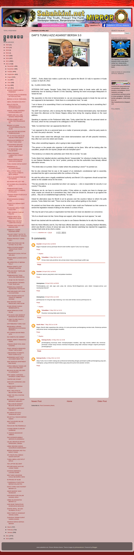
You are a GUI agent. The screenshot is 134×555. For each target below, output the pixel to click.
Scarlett (39, 244)
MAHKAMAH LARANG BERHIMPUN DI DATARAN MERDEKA (16, 328)
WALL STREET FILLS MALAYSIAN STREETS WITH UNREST (15, 172)
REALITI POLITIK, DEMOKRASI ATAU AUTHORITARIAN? (14, 106)
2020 (7, 45)
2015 (7, 55)
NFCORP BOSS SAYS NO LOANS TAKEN (15, 467)
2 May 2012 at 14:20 (55, 257)
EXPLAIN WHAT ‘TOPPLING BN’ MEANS (16, 272)
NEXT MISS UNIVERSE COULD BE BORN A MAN (16, 476)
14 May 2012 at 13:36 (58, 340)
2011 (7, 536)
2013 (7, 61)
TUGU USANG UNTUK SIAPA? (17, 164)
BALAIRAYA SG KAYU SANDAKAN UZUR (14, 413)
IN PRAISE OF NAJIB (14, 479)
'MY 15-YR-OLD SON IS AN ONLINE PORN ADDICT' (15, 136)
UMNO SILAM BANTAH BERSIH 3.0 (14, 500)
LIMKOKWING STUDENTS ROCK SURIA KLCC (15, 353)
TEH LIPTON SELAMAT (14, 464)
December (10, 66)
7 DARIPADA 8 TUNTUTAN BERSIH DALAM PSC (15, 483)
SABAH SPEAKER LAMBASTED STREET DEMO (15, 155)
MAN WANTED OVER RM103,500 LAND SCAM (15, 302)
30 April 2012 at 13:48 (52, 297)
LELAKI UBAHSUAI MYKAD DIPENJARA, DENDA (16, 442)
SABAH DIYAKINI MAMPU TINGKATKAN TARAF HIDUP (15, 249)
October (10, 71)
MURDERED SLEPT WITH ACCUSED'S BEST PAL (15, 358)
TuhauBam (45, 257)
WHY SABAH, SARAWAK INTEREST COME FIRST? (16, 375)
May (8, 85)
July (8, 80)
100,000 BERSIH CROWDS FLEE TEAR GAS (15, 283)
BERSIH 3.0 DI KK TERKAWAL (17, 99)
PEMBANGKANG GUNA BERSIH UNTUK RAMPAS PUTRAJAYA (16, 190)
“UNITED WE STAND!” (14, 379)
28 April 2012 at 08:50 (49, 244)
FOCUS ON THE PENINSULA (16, 426)
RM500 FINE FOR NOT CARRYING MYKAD (14, 221)
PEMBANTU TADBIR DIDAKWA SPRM (13, 230)
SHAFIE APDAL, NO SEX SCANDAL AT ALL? (15, 509)
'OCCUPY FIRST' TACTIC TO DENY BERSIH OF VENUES (16, 235)
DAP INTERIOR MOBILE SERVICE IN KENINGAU (15, 438)
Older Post (102, 401)
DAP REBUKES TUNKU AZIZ (16, 324)
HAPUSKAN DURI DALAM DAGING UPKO (15, 496)
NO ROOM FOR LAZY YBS (15, 181)
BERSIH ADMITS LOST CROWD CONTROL (14, 267)
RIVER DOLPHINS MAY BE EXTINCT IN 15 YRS (15, 244)
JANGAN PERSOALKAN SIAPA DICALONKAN (15, 160)
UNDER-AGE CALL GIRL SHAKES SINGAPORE (15, 115)
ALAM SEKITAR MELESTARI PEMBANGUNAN (16, 132)
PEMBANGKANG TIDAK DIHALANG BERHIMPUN (16, 276)
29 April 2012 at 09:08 (52, 283)
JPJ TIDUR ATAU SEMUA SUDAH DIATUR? (15, 455)
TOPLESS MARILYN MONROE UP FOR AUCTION (17, 95)
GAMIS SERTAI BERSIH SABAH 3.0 (14, 387)
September (11, 74)
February (10, 530)
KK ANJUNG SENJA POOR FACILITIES (15, 208)
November (10, 69)
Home (69, 401)
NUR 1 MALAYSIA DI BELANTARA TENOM (14, 391)
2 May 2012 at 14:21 (55, 310)
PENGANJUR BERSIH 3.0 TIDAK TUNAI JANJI (15, 141)
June (9, 82)
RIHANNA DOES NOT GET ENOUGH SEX (15, 226)
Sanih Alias (40, 324)
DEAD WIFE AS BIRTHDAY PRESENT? (15, 409)
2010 (7, 538)
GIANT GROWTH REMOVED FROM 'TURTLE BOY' (16, 349)
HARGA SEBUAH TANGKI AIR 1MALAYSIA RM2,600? (16, 367)
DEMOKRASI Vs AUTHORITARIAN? (14, 167)
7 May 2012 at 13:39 (51, 324)
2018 (7, 50)
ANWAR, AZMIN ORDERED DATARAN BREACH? (16, 111)
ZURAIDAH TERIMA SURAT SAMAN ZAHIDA (16, 518)
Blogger (94, 547)
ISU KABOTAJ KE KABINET (16, 337)
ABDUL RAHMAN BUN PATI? (16, 102)
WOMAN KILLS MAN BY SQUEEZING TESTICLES (16, 287)
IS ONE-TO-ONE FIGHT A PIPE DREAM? (15, 320)
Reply (38, 249)
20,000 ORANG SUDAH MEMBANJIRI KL (14, 307)
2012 (7, 64)
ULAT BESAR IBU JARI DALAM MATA (14, 150)
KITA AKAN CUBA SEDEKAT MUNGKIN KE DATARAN (16, 315)
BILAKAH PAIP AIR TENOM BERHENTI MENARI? (15, 400)
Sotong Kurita (46, 340)
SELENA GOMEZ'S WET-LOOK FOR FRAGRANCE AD (16, 121)
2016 (7, 53)
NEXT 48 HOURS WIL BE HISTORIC (15, 422)
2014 (7, 58)
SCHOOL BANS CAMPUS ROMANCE (15, 91)
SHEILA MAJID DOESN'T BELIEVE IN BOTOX (15, 404)
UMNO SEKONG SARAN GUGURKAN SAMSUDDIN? (16, 447)
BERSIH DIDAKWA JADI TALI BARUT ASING (16, 451)
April (9, 88)
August (9, 77)
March (9, 527)
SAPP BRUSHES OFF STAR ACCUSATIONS (16, 292)
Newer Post (36, 401)
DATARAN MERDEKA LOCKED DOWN (14, 471)
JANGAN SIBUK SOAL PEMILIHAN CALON (14, 217)
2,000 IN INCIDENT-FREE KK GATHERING (16, 178)
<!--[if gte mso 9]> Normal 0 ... (16, 280)
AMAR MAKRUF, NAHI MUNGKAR (14, 492)
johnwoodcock (79, 547)
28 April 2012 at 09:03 (49, 271)
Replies (41, 253)
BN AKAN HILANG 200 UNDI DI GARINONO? (16, 371)
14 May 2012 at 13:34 (53, 358)
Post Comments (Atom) (47, 405)
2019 (7, 47)
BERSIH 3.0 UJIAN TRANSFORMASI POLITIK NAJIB (16, 127)
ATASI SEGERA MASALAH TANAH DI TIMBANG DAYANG (15, 297)
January (10, 532)
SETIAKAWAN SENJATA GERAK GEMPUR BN (14, 145)
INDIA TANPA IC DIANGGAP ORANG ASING (16, 514)
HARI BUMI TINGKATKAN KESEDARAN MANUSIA (15, 505)
